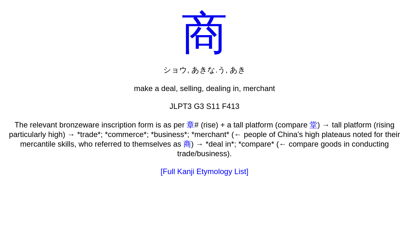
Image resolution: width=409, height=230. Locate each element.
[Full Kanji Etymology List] (205, 171)
